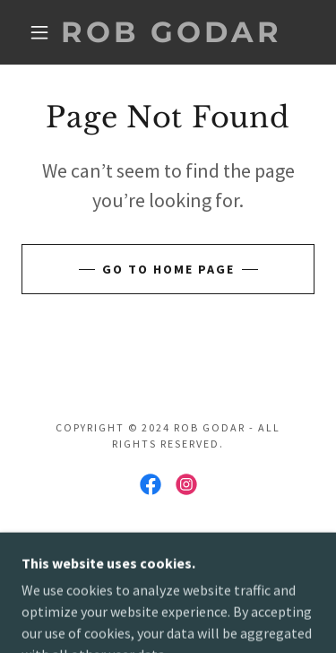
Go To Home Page (168, 269)
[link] (171, 32)
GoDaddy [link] (207, 546)
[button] (39, 32)
